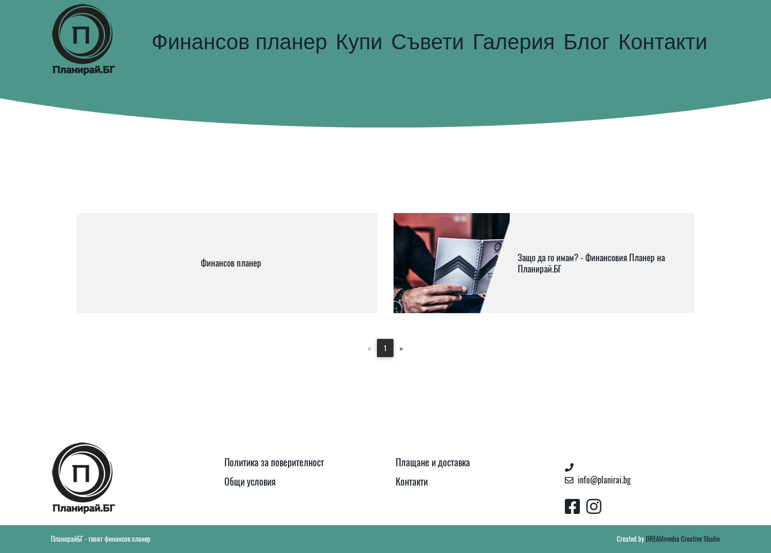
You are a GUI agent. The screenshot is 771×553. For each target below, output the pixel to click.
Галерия (514, 42)
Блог (586, 42)
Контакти (662, 42)
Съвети (427, 42)
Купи (359, 42)
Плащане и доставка (433, 462)
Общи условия (250, 481)
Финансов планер (239, 42)
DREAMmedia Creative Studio (683, 538)
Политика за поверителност (274, 462)
